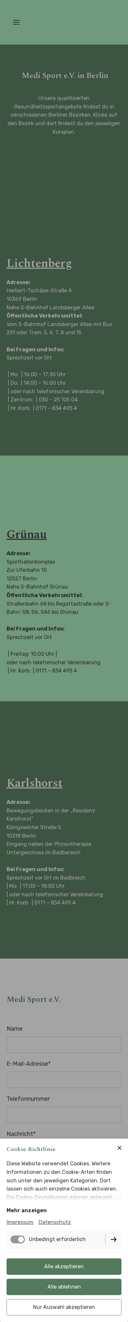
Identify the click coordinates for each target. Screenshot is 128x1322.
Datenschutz (55, 1222)
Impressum (20, 1222)
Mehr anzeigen (27, 1210)
